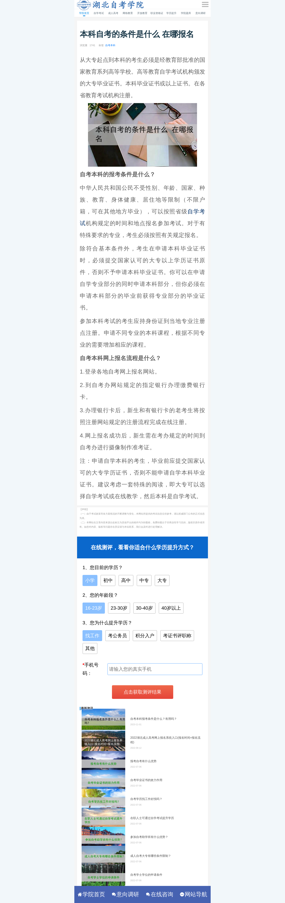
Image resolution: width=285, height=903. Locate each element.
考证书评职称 (177, 635)
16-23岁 (93, 608)
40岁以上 (171, 608)
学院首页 (84, 13)
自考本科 (110, 45)
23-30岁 (119, 608)
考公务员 (117, 635)
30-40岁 (144, 608)
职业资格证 (156, 13)
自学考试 (99, 13)
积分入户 (144, 635)
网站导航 (193, 894)
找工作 (92, 635)
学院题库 (186, 13)
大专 (162, 580)
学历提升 (171, 13)
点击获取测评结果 (142, 692)
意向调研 (200, 13)
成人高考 (113, 13)
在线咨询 (159, 894)
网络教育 (128, 13)
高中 (126, 580)
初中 (108, 580)
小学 (90, 580)
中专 (144, 580)
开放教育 (142, 13)
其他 (90, 648)
